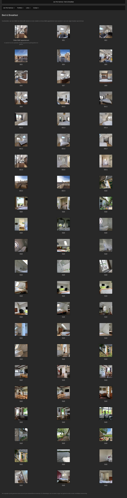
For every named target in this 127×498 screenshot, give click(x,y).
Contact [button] (36, 8)
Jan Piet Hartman (58, 2)
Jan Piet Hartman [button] (9, 8)
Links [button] (28, 8)
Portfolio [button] (20, 8)
